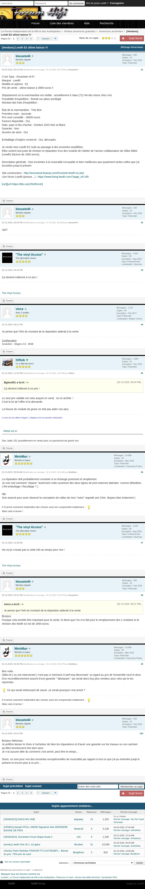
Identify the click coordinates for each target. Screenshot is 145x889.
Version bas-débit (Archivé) (87, 877)
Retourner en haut (64, 877)
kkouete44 (23, 56)
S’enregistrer (117, 3)
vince (19, 309)
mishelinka (135, 830)
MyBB (11, 883)
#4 (142, 324)
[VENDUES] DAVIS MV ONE (19, 819)
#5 (142, 373)
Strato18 (78, 828)
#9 (142, 664)
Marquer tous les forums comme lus (20, 874)
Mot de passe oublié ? (97, 3)
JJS (78, 836)
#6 (142, 472)
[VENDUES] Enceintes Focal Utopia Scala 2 (28, 836)
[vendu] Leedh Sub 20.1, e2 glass (22, 844)
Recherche (107, 23)
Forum (36, 23)
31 (91, 844)
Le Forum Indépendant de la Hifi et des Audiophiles (31, 31)
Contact (4, 877)
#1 (142, 70)
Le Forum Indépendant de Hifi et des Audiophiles (32, 877)
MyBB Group (38, 883)
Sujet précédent (13, 786)
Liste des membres (62, 23)
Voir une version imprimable (17, 862)
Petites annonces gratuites (79, 31)
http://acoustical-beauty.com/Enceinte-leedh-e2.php (54, 172)
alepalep (78, 819)
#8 (142, 595)
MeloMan (21, 456)
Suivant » (46, 38)
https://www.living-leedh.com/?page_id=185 (63, 176)
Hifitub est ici (9, 431)
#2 (142, 222)
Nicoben (78, 844)
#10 (141, 733)
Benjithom (78, 852)
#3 (142, 270)
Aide (87, 23)
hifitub (20, 360)
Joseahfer (141, 883)
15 (91, 819)
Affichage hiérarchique (132, 47)
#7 (142, 543)
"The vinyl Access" (29, 254)
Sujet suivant (33, 786)
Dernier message (122, 819)
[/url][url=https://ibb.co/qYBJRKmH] (22, 184)
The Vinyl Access (11, 293)
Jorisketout (136, 838)
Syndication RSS (109, 877)
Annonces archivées (111, 31)
